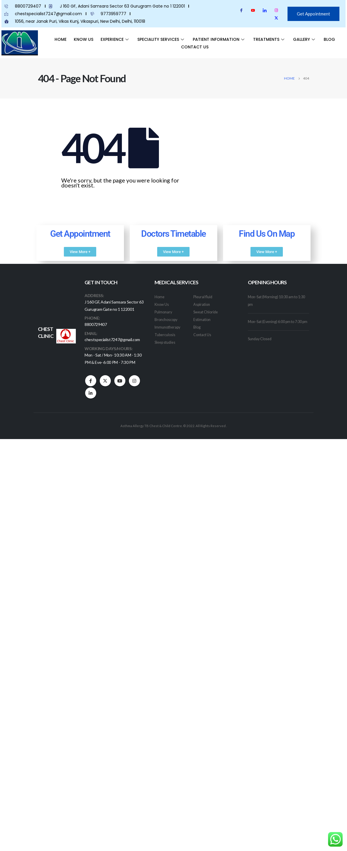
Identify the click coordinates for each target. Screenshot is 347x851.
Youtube (119, 381)
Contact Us (194, 47)
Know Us (83, 39)
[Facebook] (241, 10)
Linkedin (90, 394)
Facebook (90, 381)
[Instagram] (276, 10)
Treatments (269, 39)
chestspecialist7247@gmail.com (112, 340)
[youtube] (252, 10)
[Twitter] (276, 18)
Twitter (105, 381)
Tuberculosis (165, 335)
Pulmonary (163, 312)
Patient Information (219, 39)
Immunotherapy (167, 327)
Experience (115, 39)
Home (60, 39)
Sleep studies (165, 342)
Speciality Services (161, 39)
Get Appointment (313, 13)
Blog (329, 39)
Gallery (304, 39)
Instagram (134, 381)
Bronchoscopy (166, 319)
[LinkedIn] (264, 10)
